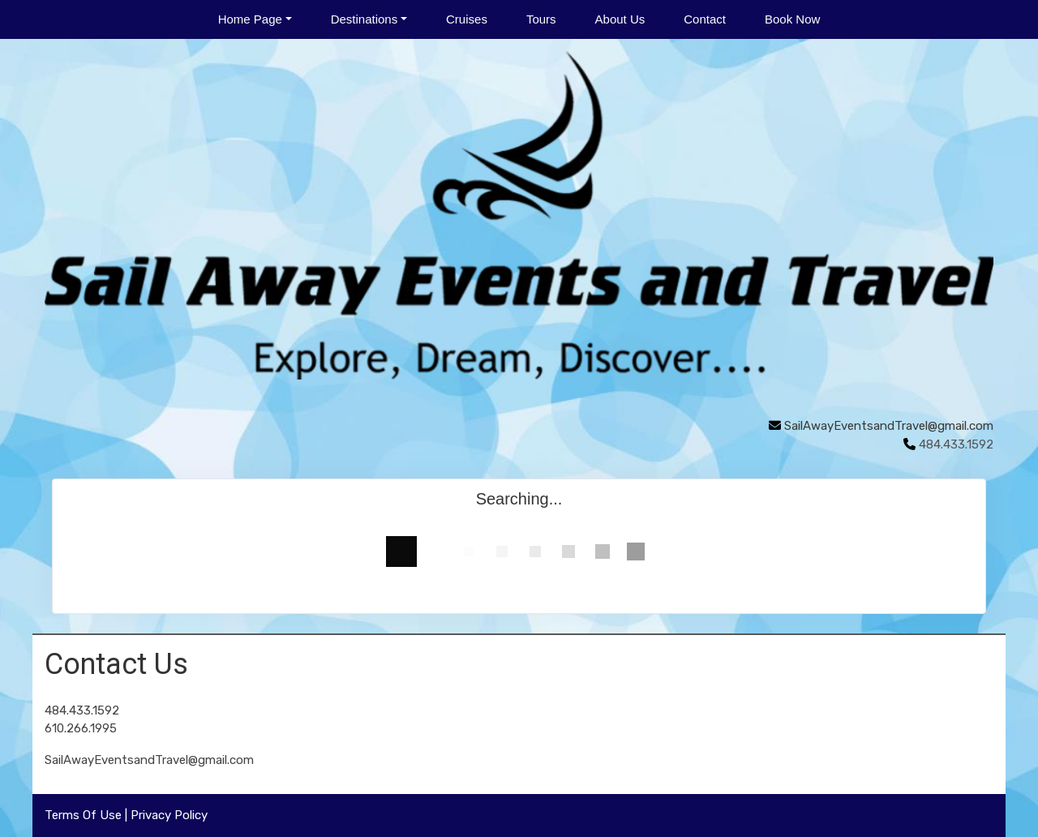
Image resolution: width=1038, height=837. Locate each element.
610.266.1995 (81, 728)
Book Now (792, 19)
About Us (620, 19)
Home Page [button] (250, 19)
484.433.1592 (82, 710)
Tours (541, 19)
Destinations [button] (364, 19)
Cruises (466, 19)
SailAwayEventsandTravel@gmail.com (888, 425)
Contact (705, 19)
